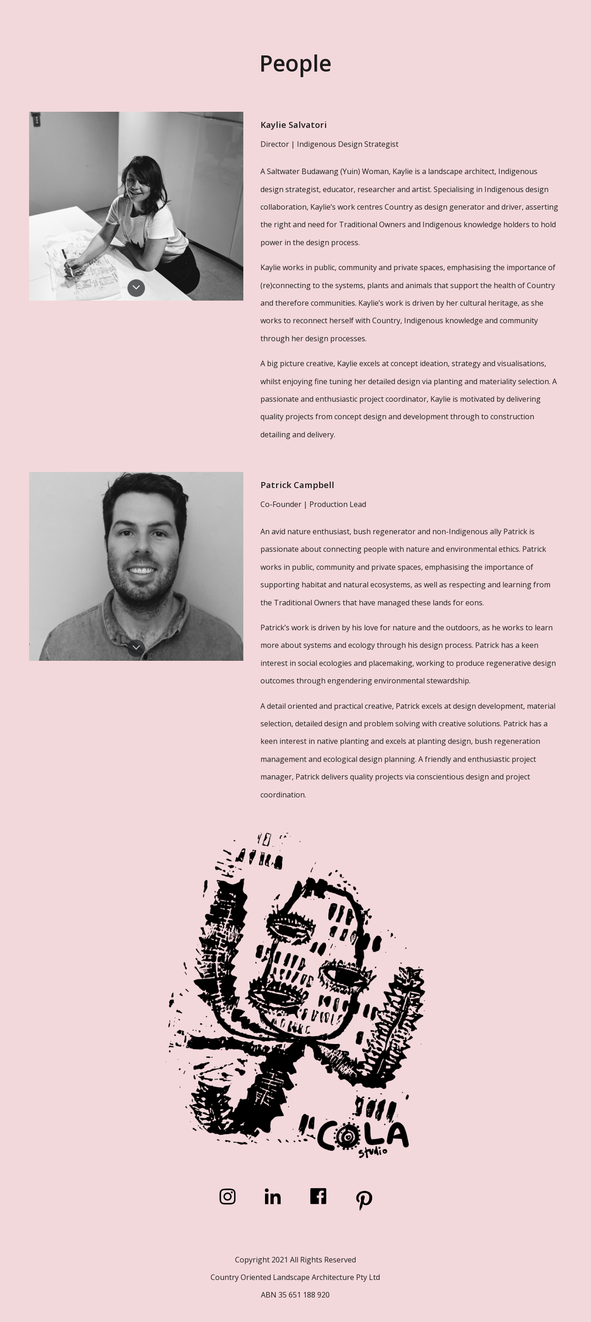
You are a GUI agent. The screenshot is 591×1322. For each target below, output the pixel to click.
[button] (136, 288)
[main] (295, 63)
